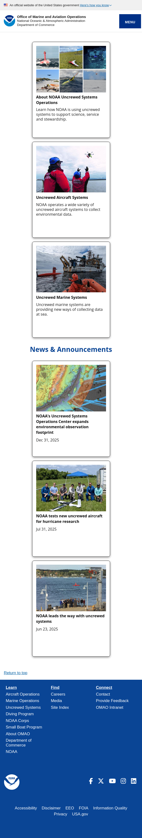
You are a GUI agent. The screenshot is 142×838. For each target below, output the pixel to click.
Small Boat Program (24, 727)
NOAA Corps (17, 720)
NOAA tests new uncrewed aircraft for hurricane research (69, 518)
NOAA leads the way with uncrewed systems (70, 618)
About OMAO (18, 734)
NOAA (11, 751)
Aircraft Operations (23, 694)
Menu (130, 22)
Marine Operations (22, 700)
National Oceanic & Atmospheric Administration (51, 21)
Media (56, 700)
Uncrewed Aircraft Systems (62, 197)
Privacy (60, 814)
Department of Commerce (35, 25)
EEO (69, 808)
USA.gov (80, 814)
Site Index (60, 707)
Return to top (15, 673)
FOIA (84, 808)
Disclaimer (51, 808)
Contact (103, 694)
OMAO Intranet (109, 707)
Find (55, 687)
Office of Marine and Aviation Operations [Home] (51, 17)
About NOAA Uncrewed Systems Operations (67, 99)
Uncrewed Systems (23, 707)
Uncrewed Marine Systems (61, 297)
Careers (58, 694)
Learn (11, 687)
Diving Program (20, 714)
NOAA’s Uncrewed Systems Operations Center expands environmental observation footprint (62, 424)
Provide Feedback (112, 700)
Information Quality (110, 808)
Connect (104, 687)
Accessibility (26, 808)
